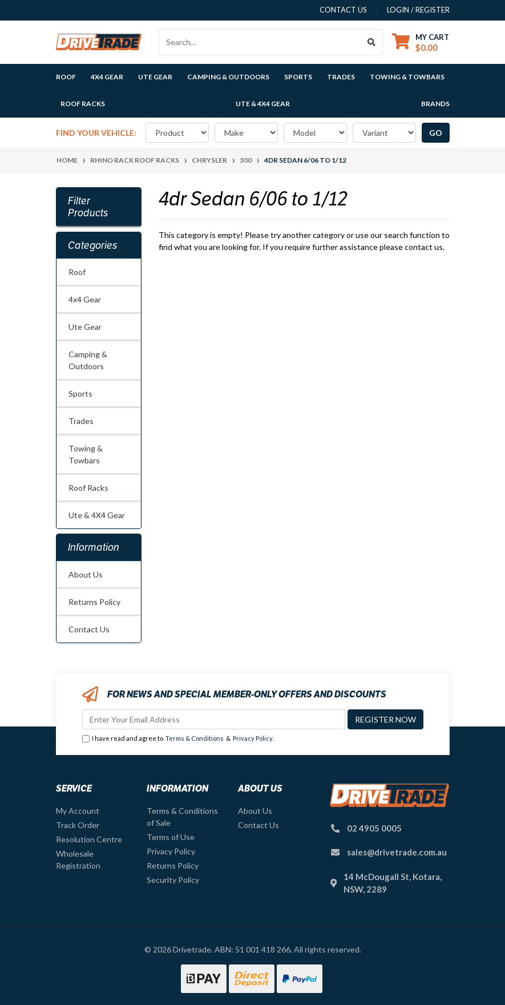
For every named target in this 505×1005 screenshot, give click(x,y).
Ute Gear (85, 327)
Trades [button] (341, 76)
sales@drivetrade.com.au (397, 852)
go (435, 133)
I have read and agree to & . (178, 739)
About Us (85, 574)
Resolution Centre (89, 839)
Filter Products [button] (88, 207)
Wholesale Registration (78, 859)
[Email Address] (213, 719)
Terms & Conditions (194, 738)
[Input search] (260, 42)
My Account (77, 811)
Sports (80, 393)
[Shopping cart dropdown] (420, 42)
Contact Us (89, 629)
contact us (343, 9)
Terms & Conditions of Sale (182, 817)
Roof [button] (66, 76)
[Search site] (372, 42)
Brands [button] (435, 103)
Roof (77, 272)
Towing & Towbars (85, 454)
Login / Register (418, 9)
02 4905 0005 (374, 828)
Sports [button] (298, 76)
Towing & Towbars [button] (407, 76)
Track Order (77, 825)
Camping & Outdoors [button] (228, 76)
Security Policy (173, 880)
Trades (81, 421)
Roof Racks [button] (82, 103)
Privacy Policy (253, 738)
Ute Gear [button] (155, 76)
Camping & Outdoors (87, 360)
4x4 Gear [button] (107, 76)
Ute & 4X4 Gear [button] (263, 103)
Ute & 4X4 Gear (96, 515)
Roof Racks (88, 488)
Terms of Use (171, 837)
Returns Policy (94, 602)
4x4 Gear (84, 299)
